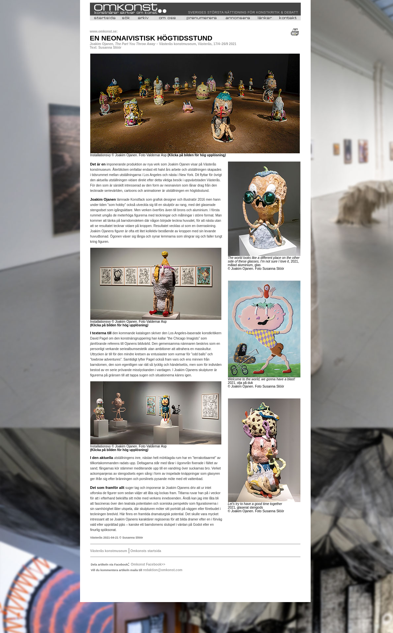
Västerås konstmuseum (108, 551)
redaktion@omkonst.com (162, 570)
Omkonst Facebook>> (148, 564)
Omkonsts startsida (145, 551)
